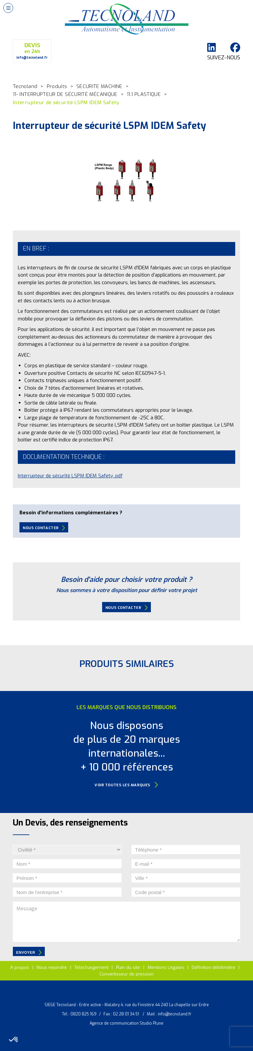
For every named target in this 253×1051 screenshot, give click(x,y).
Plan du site (128, 967)
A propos (19, 967)
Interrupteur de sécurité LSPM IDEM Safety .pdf (70, 475)
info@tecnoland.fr (174, 1014)
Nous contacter (44, 528)
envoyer (29, 952)
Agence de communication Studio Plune (126, 1023)
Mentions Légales (166, 967)
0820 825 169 (83, 1014)
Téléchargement (91, 967)
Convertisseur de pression (126, 974)
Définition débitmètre (213, 967)
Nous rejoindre (52, 967)
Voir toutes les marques (126, 785)
